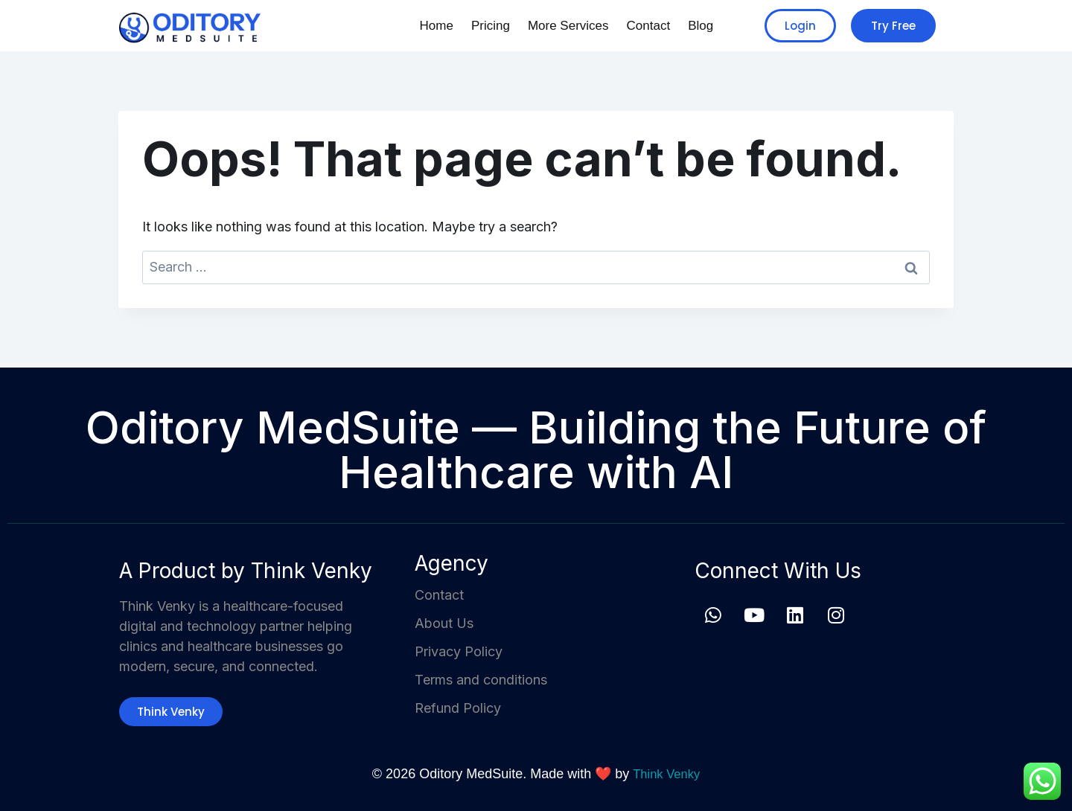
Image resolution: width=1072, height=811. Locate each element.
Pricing (477, 26)
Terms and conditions (481, 679)
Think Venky (666, 773)
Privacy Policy (458, 651)
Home (420, 26)
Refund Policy (458, 708)
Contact (643, 26)
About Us (444, 623)
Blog (699, 26)
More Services (559, 26)
